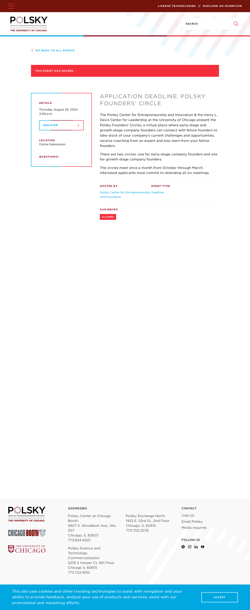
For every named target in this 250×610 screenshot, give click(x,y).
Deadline (157, 192)
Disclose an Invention (222, 5)
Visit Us (188, 515)
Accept (219, 597)
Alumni (108, 216)
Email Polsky (192, 522)
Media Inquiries (194, 528)
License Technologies (177, 5)
